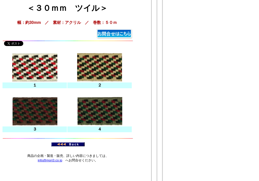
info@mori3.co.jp (50, 160)
